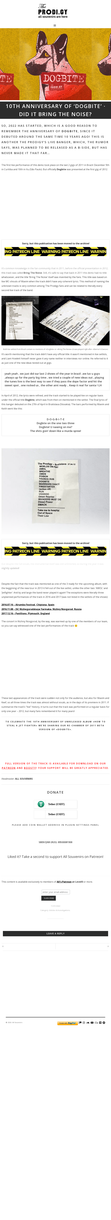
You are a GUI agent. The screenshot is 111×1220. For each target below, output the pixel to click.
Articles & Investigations (59, 904)
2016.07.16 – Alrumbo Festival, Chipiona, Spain (27, 606)
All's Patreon (64, 875)
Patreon (9, 769)
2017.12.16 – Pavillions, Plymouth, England (25, 614)
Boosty (30, 769)
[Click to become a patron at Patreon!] (55, 864)
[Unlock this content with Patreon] (55, 256)
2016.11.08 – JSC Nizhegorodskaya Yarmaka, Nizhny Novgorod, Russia (41, 610)
